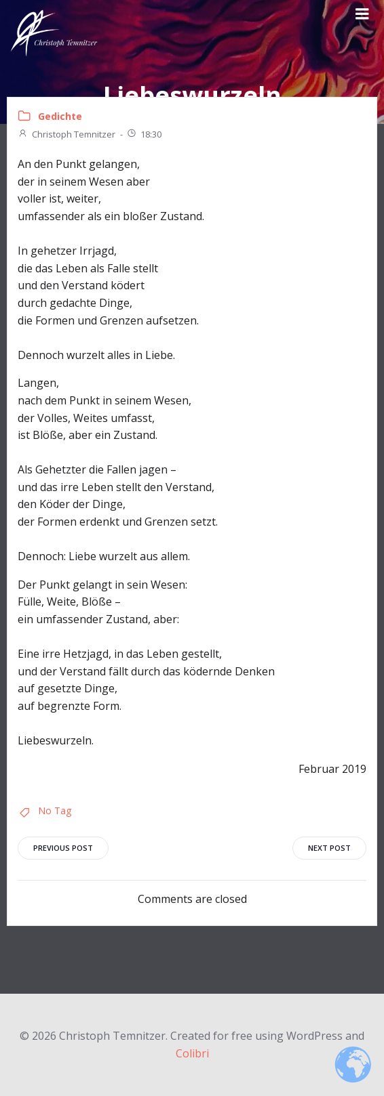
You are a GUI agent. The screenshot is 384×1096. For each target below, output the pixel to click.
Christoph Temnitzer (66, 134)
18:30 (143, 134)
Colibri (192, 1053)
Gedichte (60, 116)
